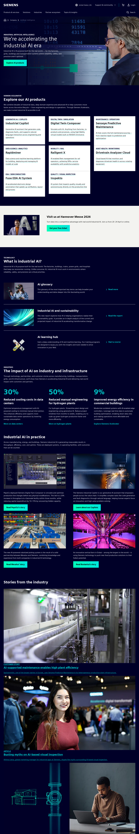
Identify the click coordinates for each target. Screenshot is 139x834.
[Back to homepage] (5, 20)
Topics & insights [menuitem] (70, 12)
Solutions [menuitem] (26, 12)
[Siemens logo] (11, 5)
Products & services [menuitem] (11, 12)
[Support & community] (105, 5)
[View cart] (123, 5)
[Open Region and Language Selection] (83, 5)
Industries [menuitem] (38, 12)
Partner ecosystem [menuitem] (53, 12)
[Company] (13, 20)
